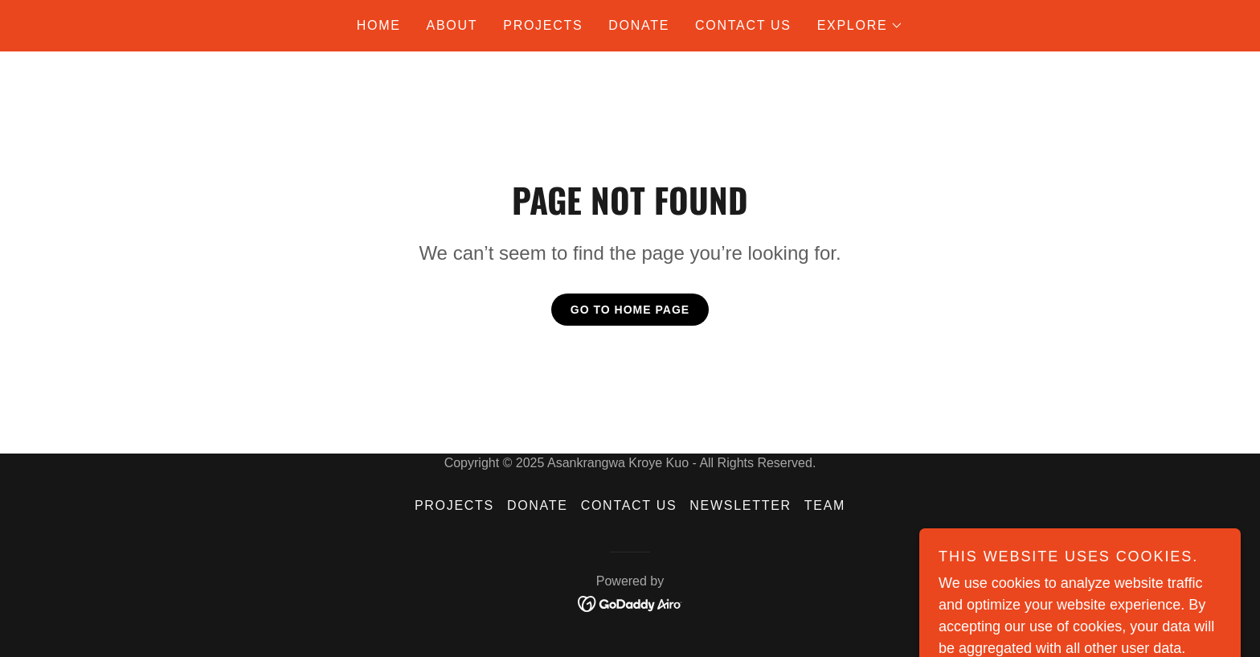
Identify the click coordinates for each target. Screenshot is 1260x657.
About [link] (452, 25)
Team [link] (824, 505)
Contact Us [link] (743, 25)
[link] (630, 603)
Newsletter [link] (740, 505)
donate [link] (638, 25)
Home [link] (379, 25)
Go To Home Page (630, 309)
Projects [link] (543, 25)
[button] (860, 25)
